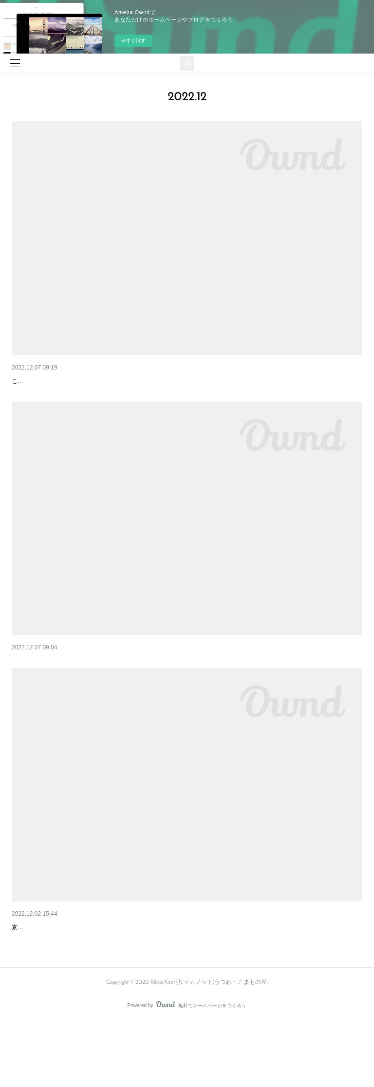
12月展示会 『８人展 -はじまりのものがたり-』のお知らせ (101, 967)
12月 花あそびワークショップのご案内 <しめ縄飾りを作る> (103, 686)
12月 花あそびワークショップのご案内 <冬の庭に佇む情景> (103, 381)
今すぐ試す (133, 40)
